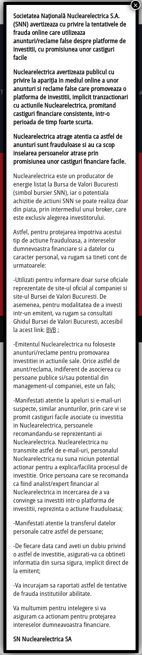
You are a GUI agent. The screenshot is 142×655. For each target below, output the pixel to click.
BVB (51, 330)
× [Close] (135, 5)
